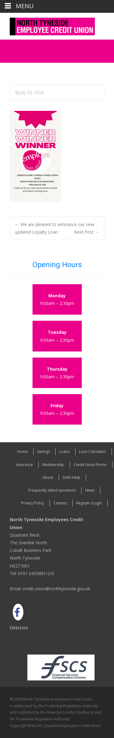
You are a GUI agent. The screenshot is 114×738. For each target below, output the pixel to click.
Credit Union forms (90, 464)
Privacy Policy (32, 503)
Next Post (86, 232)
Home (22, 451)
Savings (43, 451)
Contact (60, 503)
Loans (64, 451)
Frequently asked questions (52, 490)
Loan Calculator (92, 451)
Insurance (24, 464)
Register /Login (89, 503)
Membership (53, 464)
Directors (19, 627)
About (48, 477)
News (90, 490)
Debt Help (71, 477)
